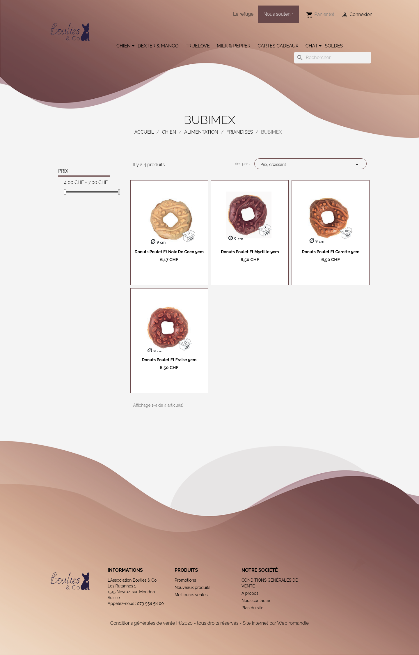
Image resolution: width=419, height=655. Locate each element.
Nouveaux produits (192, 587)
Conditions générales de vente (142, 623)
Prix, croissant (310, 164)
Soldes (334, 46)
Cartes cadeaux (278, 46)
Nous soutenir (278, 14)
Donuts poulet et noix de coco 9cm (169, 251)
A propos (250, 593)
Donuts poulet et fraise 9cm (169, 359)
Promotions (185, 580)
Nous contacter (256, 600)
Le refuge (243, 14)
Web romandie (293, 623)
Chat (312, 46)
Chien (123, 46)
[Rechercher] (332, 57)
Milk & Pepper (234, 46)
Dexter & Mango (158, 46)
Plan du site (252, 608)
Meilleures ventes (191, 594)
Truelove (198, 46)
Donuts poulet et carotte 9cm (330, 251)
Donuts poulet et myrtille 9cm (250, 251)
